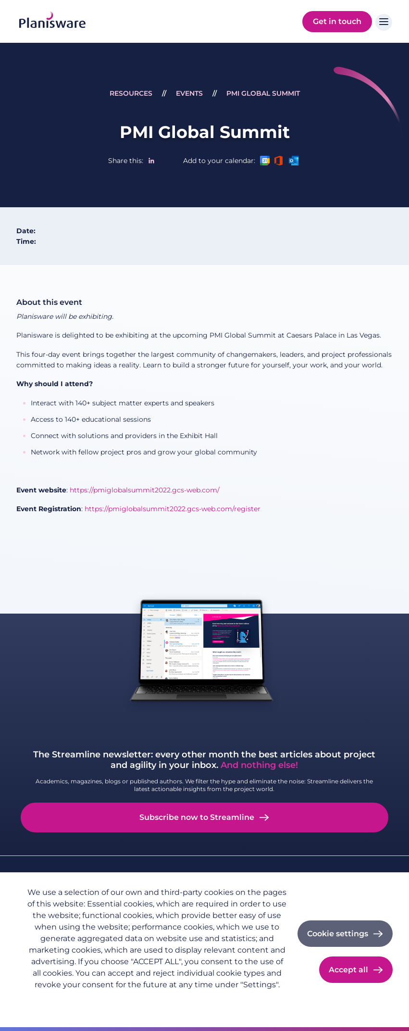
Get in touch (337, 21)
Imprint (95, 1000)
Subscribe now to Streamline (196, 817)
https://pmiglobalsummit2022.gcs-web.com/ (145, 490)
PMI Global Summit (263, 93)
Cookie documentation (157, 1000)
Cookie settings (337, 933)
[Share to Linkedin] (151, 160)
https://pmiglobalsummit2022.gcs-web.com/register (172, 508)
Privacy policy (49, 1000)
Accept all (348, 969)
